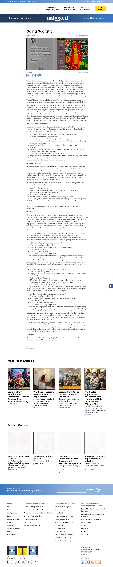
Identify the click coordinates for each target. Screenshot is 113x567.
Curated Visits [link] (59, 513)
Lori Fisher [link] (31, 35)
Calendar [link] (10, 525)
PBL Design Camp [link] (60, 528)
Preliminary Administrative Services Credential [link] (38, 513)
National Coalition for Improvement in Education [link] (93, 510)
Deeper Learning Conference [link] (64, 516)
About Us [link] (10, 507)
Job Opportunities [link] (13, 519)
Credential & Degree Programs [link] (34, 507)
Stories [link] (83, 525)
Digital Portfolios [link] (29, 522)
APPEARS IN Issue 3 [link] (83, 72)
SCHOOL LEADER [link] (22, 1)
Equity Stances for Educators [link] (64, 535)
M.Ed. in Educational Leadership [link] (34, 510)
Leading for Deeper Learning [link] (64, 522)
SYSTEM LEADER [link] (31, 1)
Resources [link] (100, 1)
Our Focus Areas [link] (86, 522)
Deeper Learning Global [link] (62, 519)
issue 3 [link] (33, 348)
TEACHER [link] (14, 1)
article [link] (28, 348)
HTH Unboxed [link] (11, 535)
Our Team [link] (10, 510)
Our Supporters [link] (12, 513)
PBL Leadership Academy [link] (63, 541)
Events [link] (83, 532)
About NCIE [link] (85, 535)
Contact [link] (9, 522)
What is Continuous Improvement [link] (92, 519)
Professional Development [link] (63, 507)
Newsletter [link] (10, 531)
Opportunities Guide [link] (13, 528)
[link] (111, 286)
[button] (38, 8)
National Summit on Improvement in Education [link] (92, 515)
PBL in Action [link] (59, 525)
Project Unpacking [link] (60, 531)
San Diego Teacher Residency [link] (33, 516)
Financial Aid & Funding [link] (31, 519)
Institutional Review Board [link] (32, 525)
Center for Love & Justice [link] (63, 538)
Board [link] (9, 516)
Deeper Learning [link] (60, 510)
